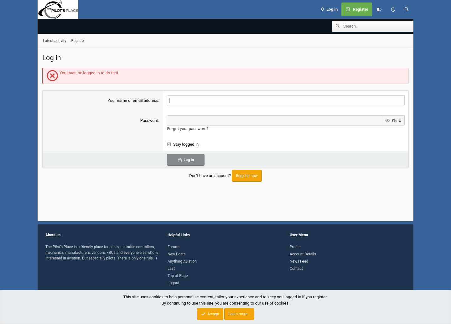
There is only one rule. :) (137, 258)
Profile (295, 247)
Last (171, 268)
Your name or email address (133, 100)
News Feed (299, 261)
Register (78, 41)
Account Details (303, 254)
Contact (296, 268)
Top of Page (178, 276)
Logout (173, 283)
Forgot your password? (187, 129)
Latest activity (54, 41)
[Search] (406, 9)
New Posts (177, 254)
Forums (174, 247)
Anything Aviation (182, 261)
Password (149, 120)
